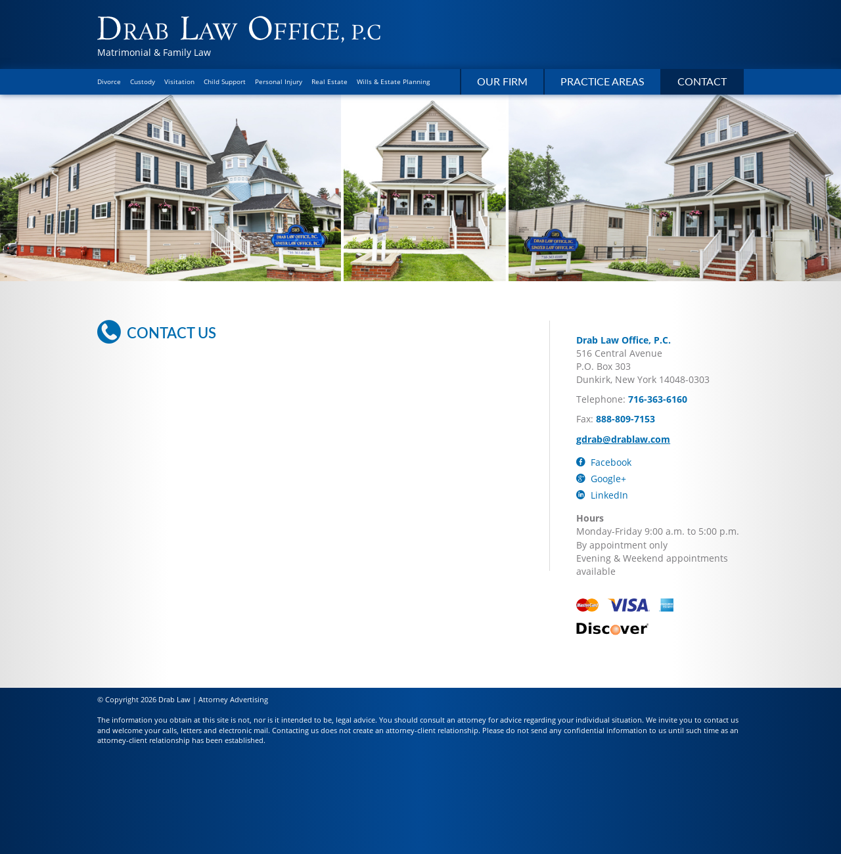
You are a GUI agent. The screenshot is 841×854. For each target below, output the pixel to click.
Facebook (603, 462)
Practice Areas (602, 81)
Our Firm (502, 81)
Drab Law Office (238, 29)
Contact (702, 81)
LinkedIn (602, 495)
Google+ (601, 478)
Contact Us (156, 332)
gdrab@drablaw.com (623, 439)
